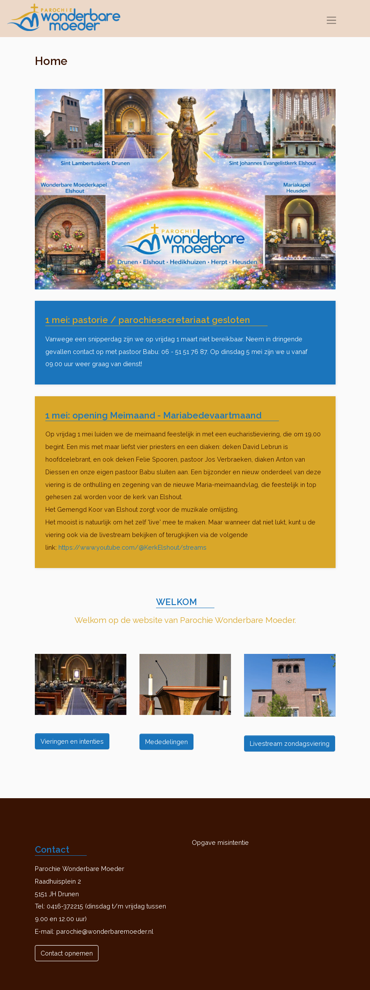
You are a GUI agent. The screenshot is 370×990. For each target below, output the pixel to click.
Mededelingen (166, 741)
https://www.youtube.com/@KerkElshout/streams (132, 547)
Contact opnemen (67, 953)
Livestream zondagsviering (289, 743)
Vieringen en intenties (72, 741)
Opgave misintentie (220, 842)
